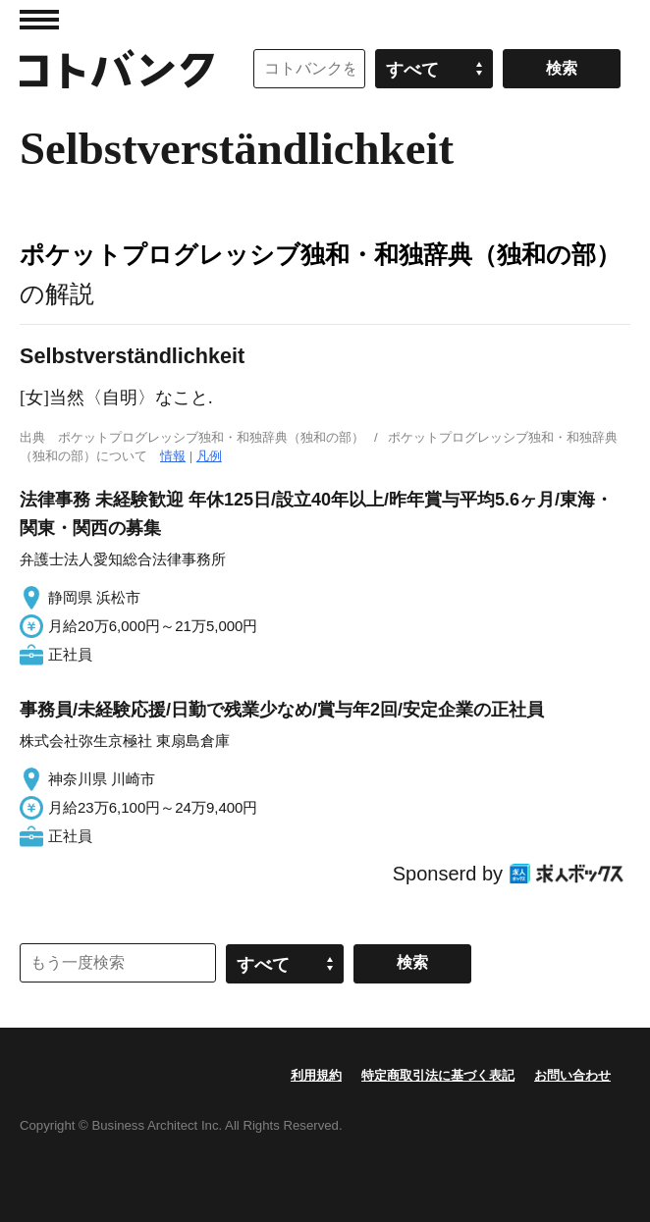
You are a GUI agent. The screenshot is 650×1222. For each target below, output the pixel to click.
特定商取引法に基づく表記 (438, 1075)
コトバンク (117, 68)
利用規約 (316, 1075)
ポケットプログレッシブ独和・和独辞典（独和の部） (320, 254)
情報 (173, 456)
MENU (39, 19)
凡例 (209, 456)
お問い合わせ (572, 1075)
